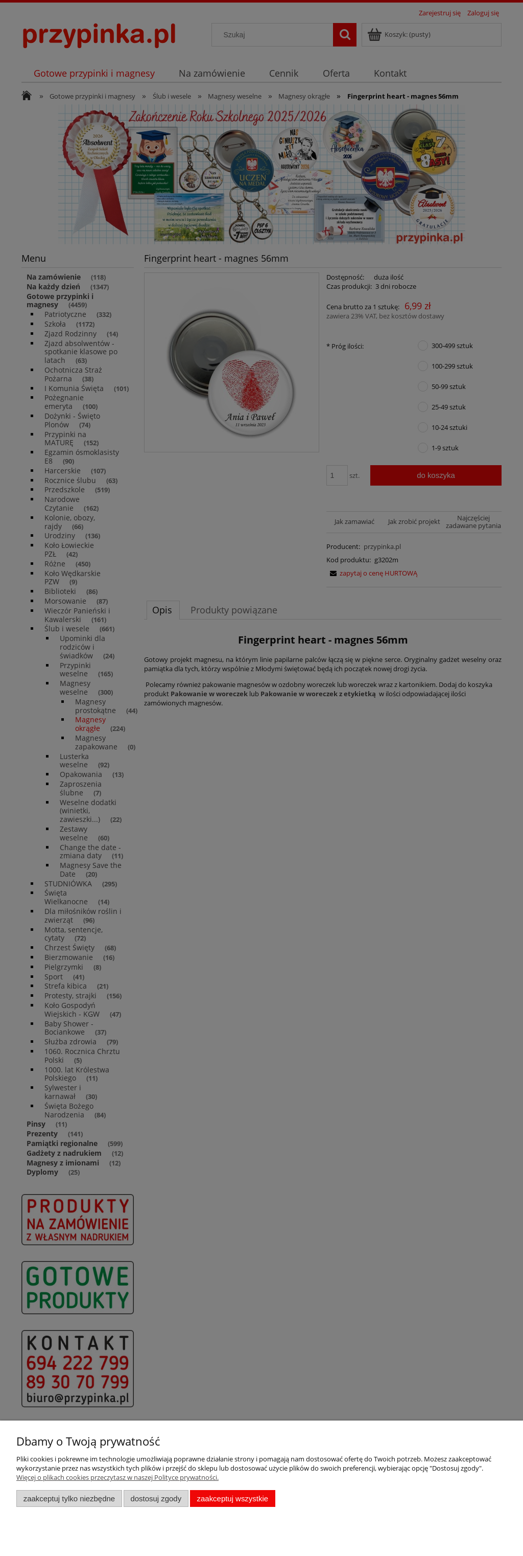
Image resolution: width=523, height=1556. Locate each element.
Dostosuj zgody (155, 1498)
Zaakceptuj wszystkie (232, 1498)
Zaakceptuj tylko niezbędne (69, 1498)
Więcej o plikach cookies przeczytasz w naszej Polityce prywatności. (117, 1477)
